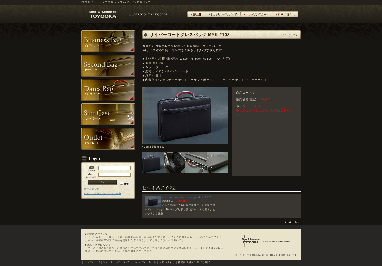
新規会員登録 (92, 189)
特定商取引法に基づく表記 (194, 262)
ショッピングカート (144, 262)
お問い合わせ (167, 262)
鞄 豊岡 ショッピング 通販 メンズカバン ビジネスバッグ (115, 2)
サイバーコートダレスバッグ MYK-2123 (186, 197)
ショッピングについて (116, 262)
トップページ (92, 262)
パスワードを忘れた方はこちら (102, 193)
